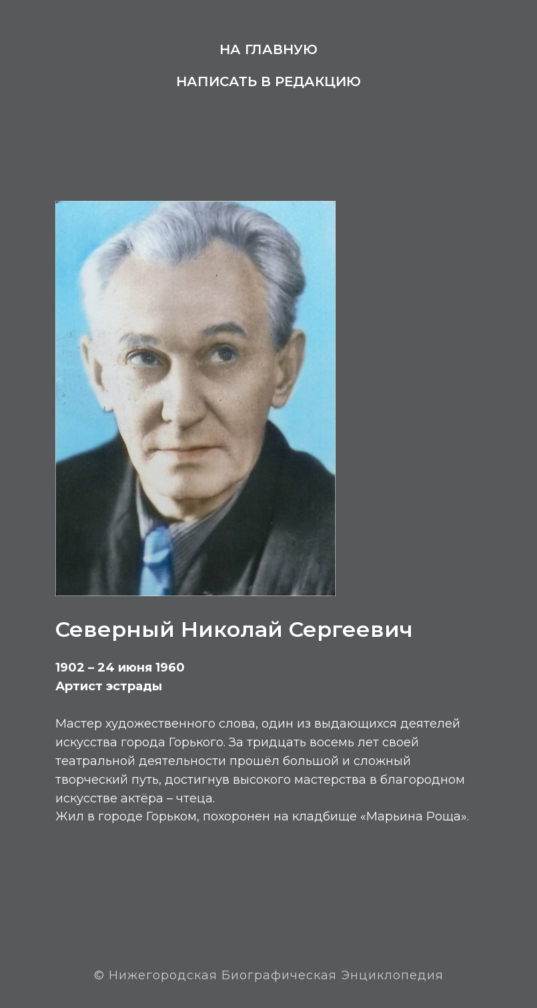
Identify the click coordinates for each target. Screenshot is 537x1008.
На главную (268, 49)
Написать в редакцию (268, 81)
